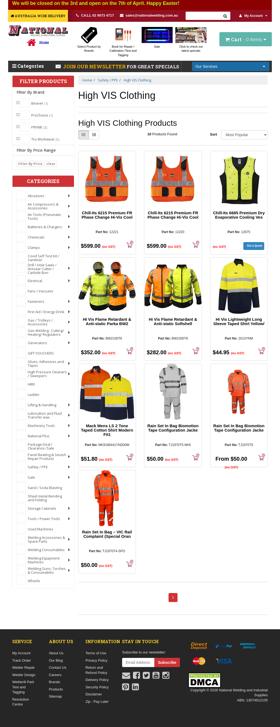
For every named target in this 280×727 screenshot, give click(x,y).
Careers (55, 675)
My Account (253, 16)
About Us (56, 653)
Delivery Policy (96, 680)
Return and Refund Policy (96, 670)
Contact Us (57, 667)
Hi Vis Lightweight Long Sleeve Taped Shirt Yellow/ (239, 321)
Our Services (206, 66)
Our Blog (56, 660)
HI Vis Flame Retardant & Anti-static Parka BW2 (107, 321)
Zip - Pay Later (96, 701)
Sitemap (55, 696)
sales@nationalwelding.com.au (149, 15)
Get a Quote (254, 245)
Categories (28, 66)
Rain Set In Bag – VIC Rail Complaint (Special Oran (107, 534)
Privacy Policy (96, 660)
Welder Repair (23, 667)
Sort (213, 134)
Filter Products (43, 81)
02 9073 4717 (95, 15)
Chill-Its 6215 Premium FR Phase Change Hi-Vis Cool (107, 214)
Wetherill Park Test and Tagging (23, 687)
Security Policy (96, 687)
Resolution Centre (20, 702)
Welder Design (23, 675)
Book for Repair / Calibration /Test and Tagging (122, 51)
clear (50, 163)
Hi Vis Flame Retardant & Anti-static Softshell (173, 321)
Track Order (21, 660)
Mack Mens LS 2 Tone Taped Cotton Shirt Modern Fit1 (107, 430)
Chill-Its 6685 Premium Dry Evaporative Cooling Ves (239, 214)
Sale (157, 46)
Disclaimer (93, 694)
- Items (245, 39)
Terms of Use (95, 653)
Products (56, 689)
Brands (54, 682)
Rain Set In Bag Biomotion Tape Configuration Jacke (172, 427)
